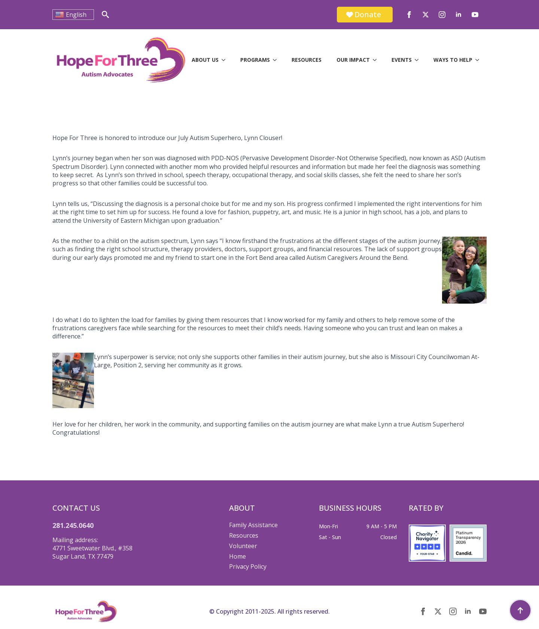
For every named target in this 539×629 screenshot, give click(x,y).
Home (237, 556)
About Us (205, 59)
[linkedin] (458, 14)
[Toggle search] (105, 14)
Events (402, 59)
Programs (255, 59)
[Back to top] (520, 610)
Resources (307, 59)
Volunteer (243, 546)
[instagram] (442, 14)
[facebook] (409, 14)
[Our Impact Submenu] (377, 60)
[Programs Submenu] (277, 60)
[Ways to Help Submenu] (479, 60)
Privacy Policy (248, 566)
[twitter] (425, 14)
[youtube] (475, 14)
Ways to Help (452, 59)
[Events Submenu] (419, 60)
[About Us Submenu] (226, 60)
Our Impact (353, 59)
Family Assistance (253, 525)
